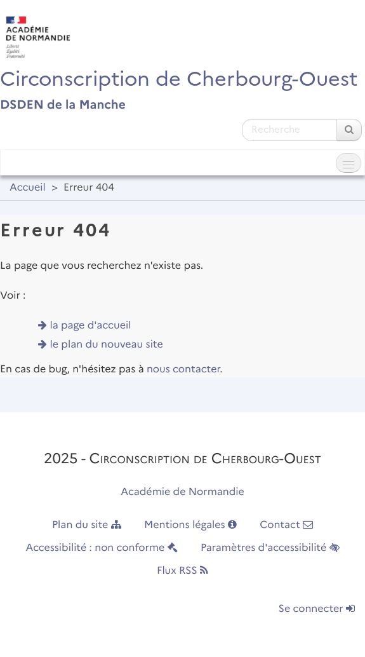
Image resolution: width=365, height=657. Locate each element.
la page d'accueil (90, 326)
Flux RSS (182, 571)
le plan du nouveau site (106, 345)
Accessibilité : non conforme (101, 548)
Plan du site (86, 525)
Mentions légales (190, 525)
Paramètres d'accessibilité (270, 548)
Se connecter (317, 609)
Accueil (28, 188)
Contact (286, 525)
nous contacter (183, 369)
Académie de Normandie (182, 492)
